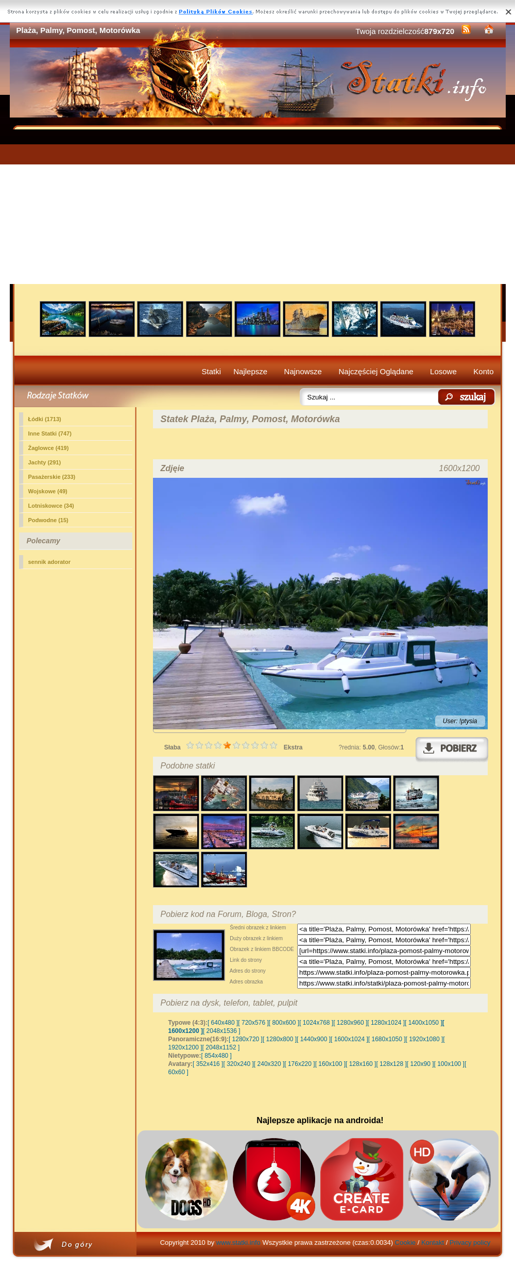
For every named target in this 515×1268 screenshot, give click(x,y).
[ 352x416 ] (208, 1063)
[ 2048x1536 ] (222, 1031)
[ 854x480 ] (216, 1055)
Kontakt (432, 1242)
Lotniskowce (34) (51, 506)
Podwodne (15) (48, 520)
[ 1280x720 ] (246, 1039)
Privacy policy (470, 1242)
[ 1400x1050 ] (423, 1022)
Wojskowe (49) (47, 491)
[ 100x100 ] (449, 1063)
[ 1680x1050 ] (387, 1039)
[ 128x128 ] (391, 1063)
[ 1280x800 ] (280, 1039)
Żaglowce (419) (48, 448)
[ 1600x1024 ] (349, 1039)
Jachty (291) (44, 462)
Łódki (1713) (44, 419)
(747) (50, 433)
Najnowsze (303, 371)
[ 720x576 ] (253, 1022)
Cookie (405, 1242)
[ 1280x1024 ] (386, 1022)
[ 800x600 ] (284, 1022)
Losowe (443, 371)
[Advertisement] (258, 207)
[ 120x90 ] (420, 1063)
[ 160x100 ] (330, 1063)
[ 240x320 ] (269, 1063)
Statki (211, 371)
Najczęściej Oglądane (375, 371)
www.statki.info (238, 1242)
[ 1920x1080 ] (424, 1039)
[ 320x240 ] (238, 1063)
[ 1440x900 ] (314, 1039)
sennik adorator (49, 562)
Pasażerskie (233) (52, 477)
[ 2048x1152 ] (221, 1047)
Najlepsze (250, 371)
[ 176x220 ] (299, 1063)
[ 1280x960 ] (350, 1022)
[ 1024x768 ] (316, 1022)
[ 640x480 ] (223, 1022)
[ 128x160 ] (361, 1063)
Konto (483, 371)
